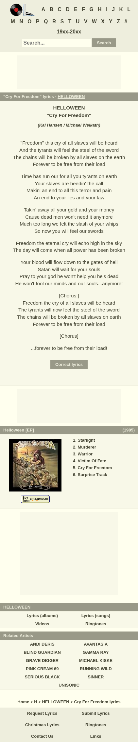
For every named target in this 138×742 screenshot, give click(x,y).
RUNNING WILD (96, 668)
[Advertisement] (69, 71)
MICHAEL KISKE (95, 660)
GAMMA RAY (96, 652)
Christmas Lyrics (42, 724)
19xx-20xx (69, 31)
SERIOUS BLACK (42, 676)
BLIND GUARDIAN (42, 652)
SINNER (96, 676)
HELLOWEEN (71, 96)
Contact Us (42, 736)
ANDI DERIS (42, 644)
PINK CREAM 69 (42, 668)
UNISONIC (69, 685)
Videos (42, 623)
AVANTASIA (96, 644)
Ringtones (95, 623)
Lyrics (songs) (95, 615)
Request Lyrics (42, 713)
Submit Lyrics (96, 713)
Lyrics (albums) (42, 615)
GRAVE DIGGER (42, 660)
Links (95, 736)
